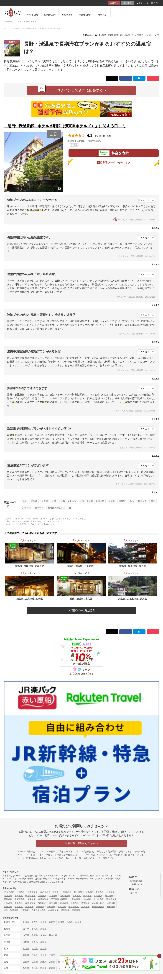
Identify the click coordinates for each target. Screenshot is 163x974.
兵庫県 (52, 962)
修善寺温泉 (43, 899)
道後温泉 (85, 903)
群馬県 (35, 929)
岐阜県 (35, 955)
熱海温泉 (65, 910)
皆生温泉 (19, 906)
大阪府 (43, 962)
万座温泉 (42, 895)
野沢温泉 (87, 895)
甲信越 (34, 501)
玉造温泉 (8, 906)
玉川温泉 (85, 906)
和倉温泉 (76, 899)
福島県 (78, 922)
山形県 (70, 922)
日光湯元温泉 (98, 906)
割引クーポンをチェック (113, 162)
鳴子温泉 (78, 892)
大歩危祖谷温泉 (38, 910)
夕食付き (26, 507)
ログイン (155, 3)
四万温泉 (53, 895)
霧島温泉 (62, 906)
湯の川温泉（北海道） (50, 892)
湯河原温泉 (20, 899)
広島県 (52, 968)
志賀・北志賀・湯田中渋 (64, 501)
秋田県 (61, 922)
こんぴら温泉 (98, 903)
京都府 (35, 962)
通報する (155, 228)
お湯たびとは (136, 881)
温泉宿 (122, 501)
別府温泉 (40, 906)
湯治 (132, 501)
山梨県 (26, 942)
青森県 (35, 922)
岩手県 (43, 922)
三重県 (52, 955)
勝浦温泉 (75, 903)
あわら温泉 (99, 899)
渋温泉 (111, 501)
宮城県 (52, 922)
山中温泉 (87, 899)
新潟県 (43, 942)
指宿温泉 (76, 910)
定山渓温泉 (9, 892)
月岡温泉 (109, 895)
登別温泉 (21, 892)
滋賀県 (26, 962)
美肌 (153, 501)
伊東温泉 (31, 899)
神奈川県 (53, 935)
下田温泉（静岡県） (60, 899)
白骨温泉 (98, 895)
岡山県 (43, 968)
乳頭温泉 (67, 892)
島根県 (35, 968)
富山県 (26, 948)
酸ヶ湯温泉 (74, 906)
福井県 (43, 948)
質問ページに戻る (82, 610)
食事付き (39, 507)
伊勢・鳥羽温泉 (11, 910)
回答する (114, 3)
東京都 (43, 935)
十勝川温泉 (32, 892)
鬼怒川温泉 (65, 895)
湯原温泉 (29, 906)
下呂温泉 (8, 903)
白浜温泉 (64, 903)
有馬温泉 (53, 903)
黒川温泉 (51, 906)
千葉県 (35, 935)
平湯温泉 (19, 903)
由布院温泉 (53, 910)
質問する (127, 3)
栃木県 (26, 929)
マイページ (143, 3)
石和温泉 (8, 899)
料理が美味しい (55, 507)
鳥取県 (26, 968)
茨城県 (43, 929)
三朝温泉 (111, 903)
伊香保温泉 (30, 895)
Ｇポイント (135, 893)
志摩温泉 (25, 910)
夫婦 (24, 501)
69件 (109, 135)
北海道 (26, 922)
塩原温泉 (77, 895)
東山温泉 (100, 892)
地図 (74, 145)
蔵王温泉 (110, 892)
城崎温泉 (42, 903)
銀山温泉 (8, 895)
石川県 (35, 948)
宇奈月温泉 (111, 899)
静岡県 (26, 955)
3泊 (69, 507)
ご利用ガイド (136, 884)
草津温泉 (19, 895)
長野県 (44, 501)
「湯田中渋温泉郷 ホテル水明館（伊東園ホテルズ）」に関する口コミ (65, 126)
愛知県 (43, 955)
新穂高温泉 (30, 903)
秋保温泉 (89, 892)
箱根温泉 (111, 906)
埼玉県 (26, 935)
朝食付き (142, 501)
